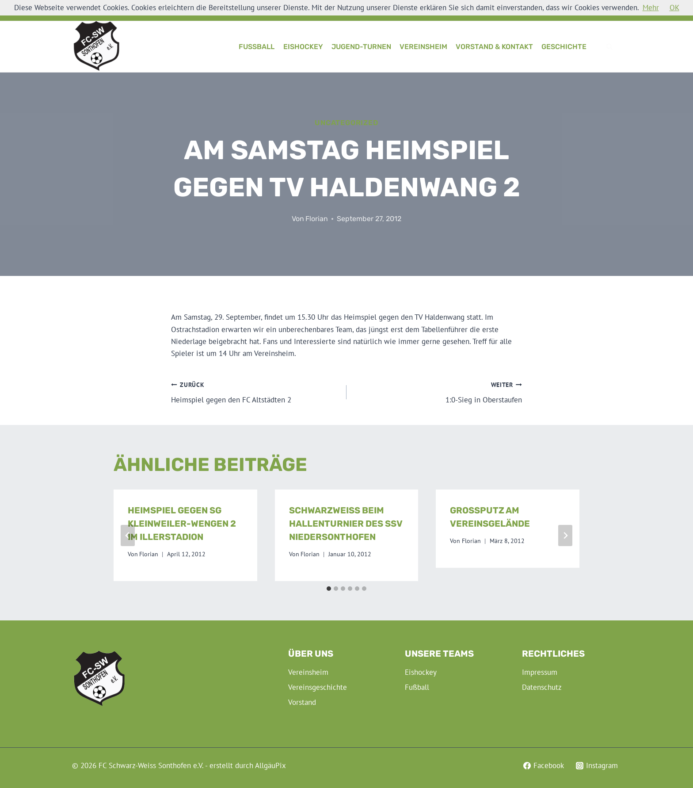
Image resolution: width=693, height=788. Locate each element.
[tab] (329, 588)
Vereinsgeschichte (317, 687)
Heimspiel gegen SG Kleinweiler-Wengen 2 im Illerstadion (182, 523)
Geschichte (563, 46)
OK (674, 7)
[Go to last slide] (128, 535)
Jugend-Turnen (361, 46)
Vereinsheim (423, 46)
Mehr (651, 7)
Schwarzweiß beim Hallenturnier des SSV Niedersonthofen (345, 523)
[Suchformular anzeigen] (609, 47)
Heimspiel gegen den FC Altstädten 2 (255, 392)
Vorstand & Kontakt (494, 46)
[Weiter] (565, 535)
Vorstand (302, 702)
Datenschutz (542, 687)
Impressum (539, 672)
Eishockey (303, 46)
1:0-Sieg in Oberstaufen (438, 392)
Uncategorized (346, 123)
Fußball (256, 46)
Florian (316, 218)
